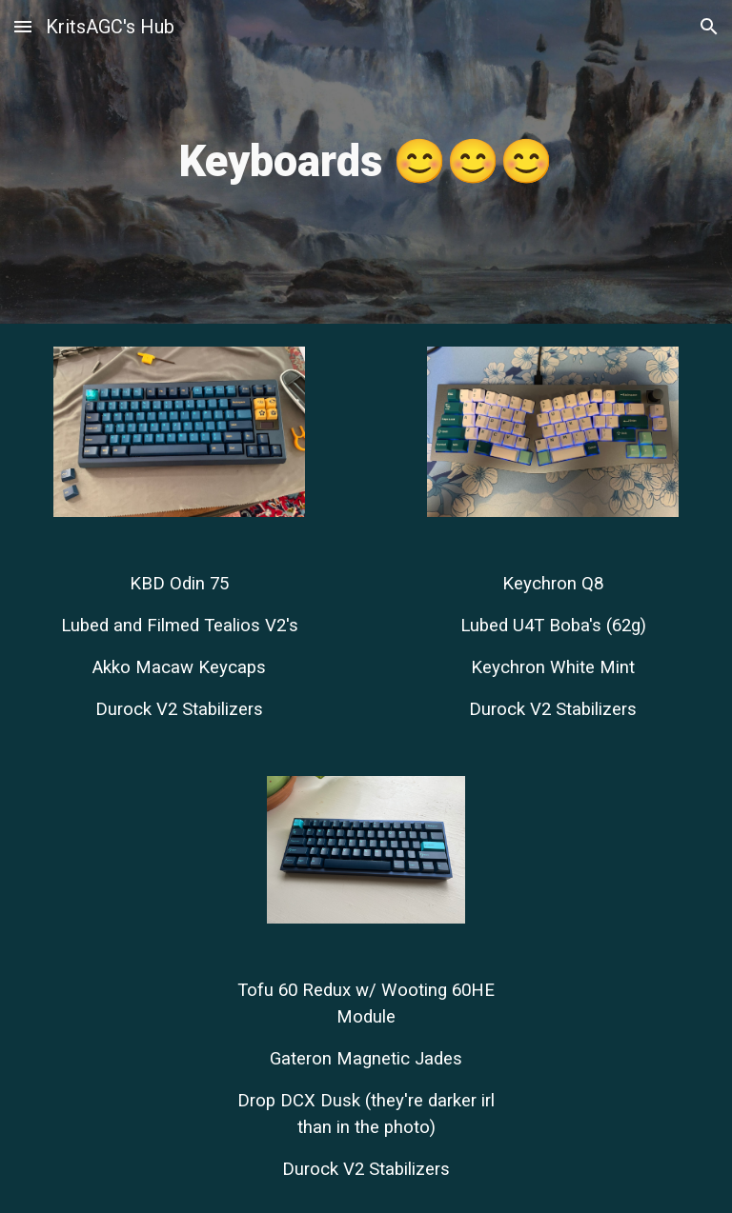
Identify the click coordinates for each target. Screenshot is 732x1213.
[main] (365, 162)
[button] (23, 26)
